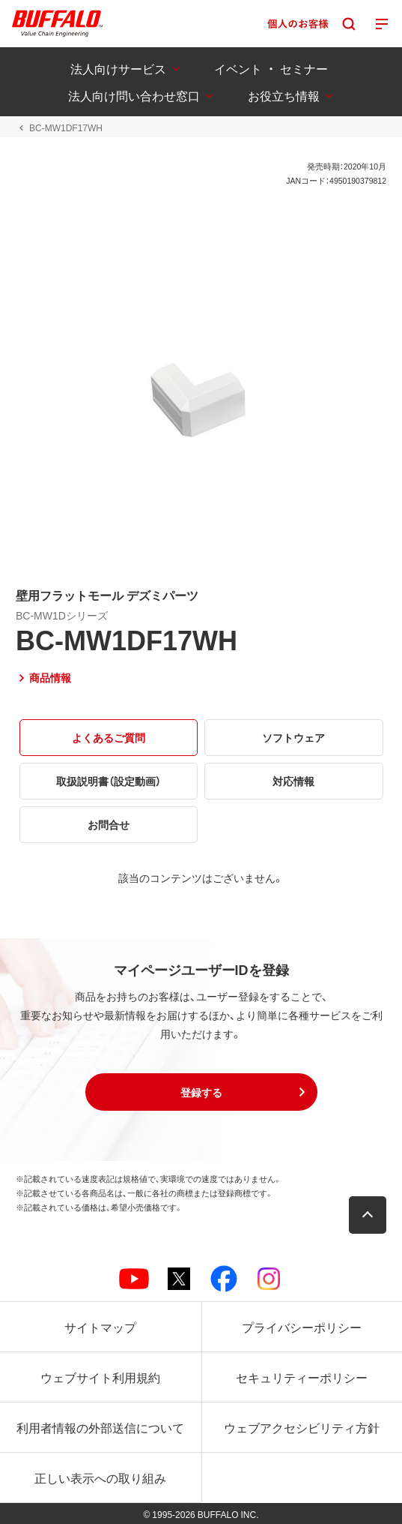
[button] (201, 1092)
